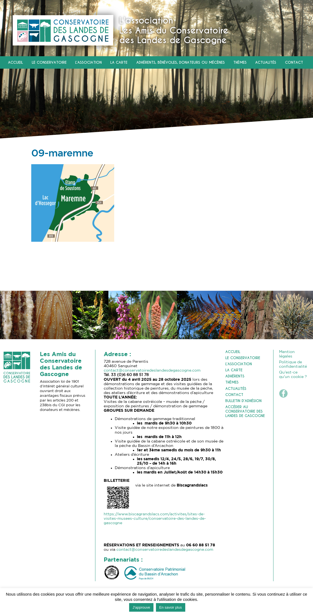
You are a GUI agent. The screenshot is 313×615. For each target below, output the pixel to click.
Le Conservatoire (49, 62)
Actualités (265, 62)
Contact (294, 62)
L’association (88, 62)
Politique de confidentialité (293, 364)
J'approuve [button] (141, 607)
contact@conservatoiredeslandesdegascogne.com (152, 370)
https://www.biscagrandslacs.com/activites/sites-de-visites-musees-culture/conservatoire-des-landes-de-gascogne (155, 518)
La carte (118, 62)
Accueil (15, 62)
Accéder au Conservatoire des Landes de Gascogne (245, 411)
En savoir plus (170, 607)
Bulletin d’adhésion (243, 401)
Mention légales (287, 354)
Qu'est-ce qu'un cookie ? (293, 374)
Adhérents (234, 376)
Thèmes (240, 62)
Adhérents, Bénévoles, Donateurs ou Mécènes (180, 62)
